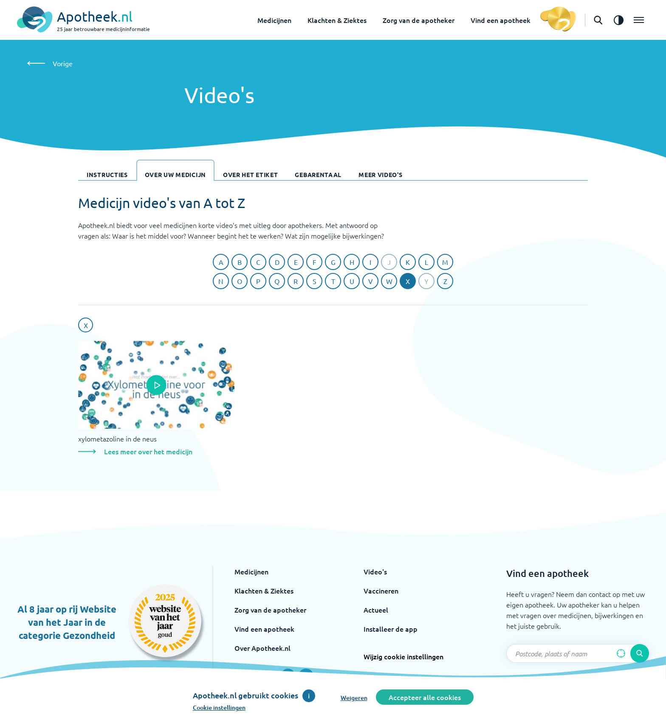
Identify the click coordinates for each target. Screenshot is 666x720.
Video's (375, 571)
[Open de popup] (156, 385)
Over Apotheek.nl (262, 647)
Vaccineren (381, 590)
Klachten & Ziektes (337, 20)
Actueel (376, 609)
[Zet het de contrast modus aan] (618, 20)
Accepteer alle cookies (425, 697)
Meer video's (380, 174)
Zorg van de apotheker (418, 20)
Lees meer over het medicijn (148, 451)
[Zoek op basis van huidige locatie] (621, 653)
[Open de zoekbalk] (598, 20)
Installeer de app (391, 628)
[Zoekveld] (577, 653)
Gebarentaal (318, 174)
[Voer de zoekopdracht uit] (639, 653)
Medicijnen (274, 20)
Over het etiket (250, 174)
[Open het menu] (639, 20)
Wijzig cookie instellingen (403, 656)
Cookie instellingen (219, 707)
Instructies (107, 174)
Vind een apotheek (501, 20)
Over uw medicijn (175, 174)
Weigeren (354, 698)
